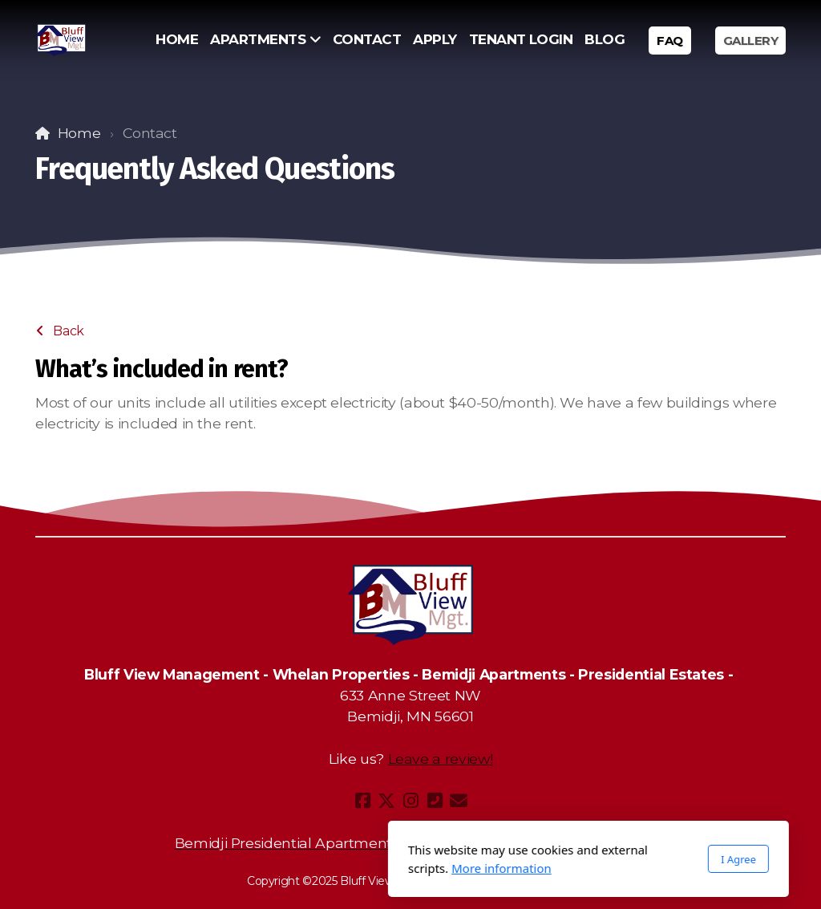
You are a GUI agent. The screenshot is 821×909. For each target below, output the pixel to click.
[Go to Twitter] (386, 801)
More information (323, 868)
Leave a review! (440, 758)
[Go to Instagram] (410, 801)
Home (79, 132)
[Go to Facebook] (362, 801)
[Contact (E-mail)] (459, 801)
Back (60, 331)
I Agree (560, 859)
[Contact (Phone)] (435, 801)
